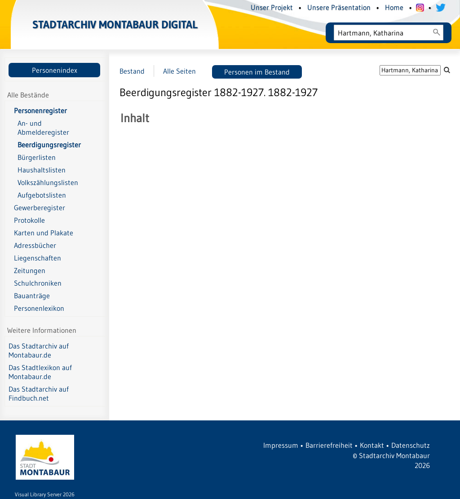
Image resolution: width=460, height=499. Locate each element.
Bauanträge (32, 295)
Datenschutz (410, 445)
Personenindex (54, 70)
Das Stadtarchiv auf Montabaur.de (39, 350)
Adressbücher (35, 245)
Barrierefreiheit (329, 445)
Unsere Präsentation (339, 7)
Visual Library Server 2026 (45, 494)
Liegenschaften (37, 257)
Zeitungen (29, 270)
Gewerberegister (39, 207)
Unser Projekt (272, 7)
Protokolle (29, 220)
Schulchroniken (38, 282)
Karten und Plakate (43, 232)
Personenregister (40, 110)
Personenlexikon (39, 308)
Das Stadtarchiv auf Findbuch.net (39, 393)
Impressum (280, 445)
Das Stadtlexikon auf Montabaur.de (40, 372)
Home (394, 7)
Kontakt (372, 445)
